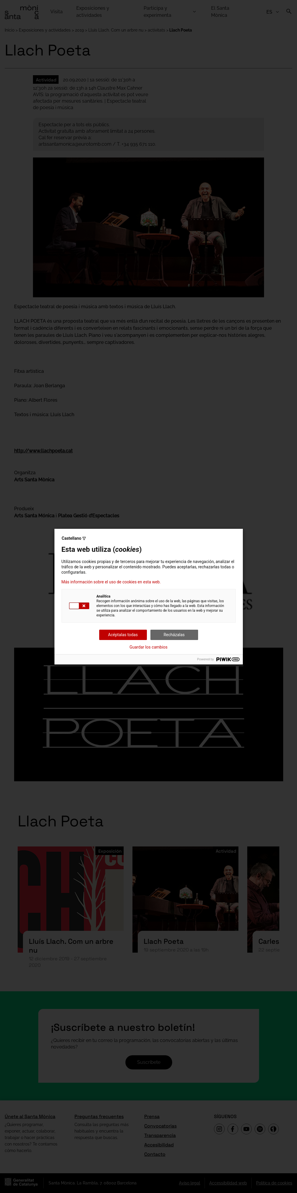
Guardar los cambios (148, 647)
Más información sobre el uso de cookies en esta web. (111, 582)
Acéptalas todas (123, 634)
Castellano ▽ (74, 538)
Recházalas (174, 634)
